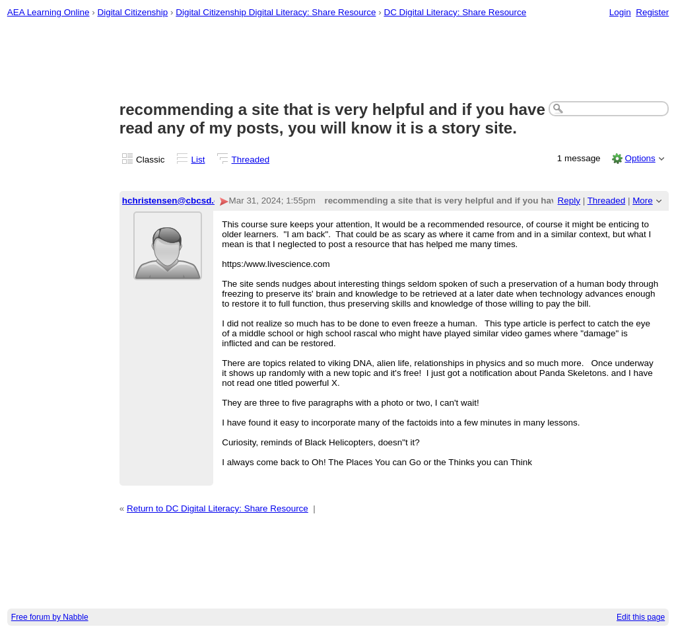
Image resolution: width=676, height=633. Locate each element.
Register (652, 12)
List (198, 160)
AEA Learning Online (48, 12)
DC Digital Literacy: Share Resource (455, 12)
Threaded (251, 160)
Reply (569, 200)
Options (640, 158)
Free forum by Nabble (49, 617)
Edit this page (641, 617)
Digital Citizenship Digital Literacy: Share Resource (276, 12)
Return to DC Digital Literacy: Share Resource (217, 508)
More (642, 200)
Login (620, 12)
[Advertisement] (338, 60)
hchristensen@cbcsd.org (175, 200)
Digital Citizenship (132, 12)
